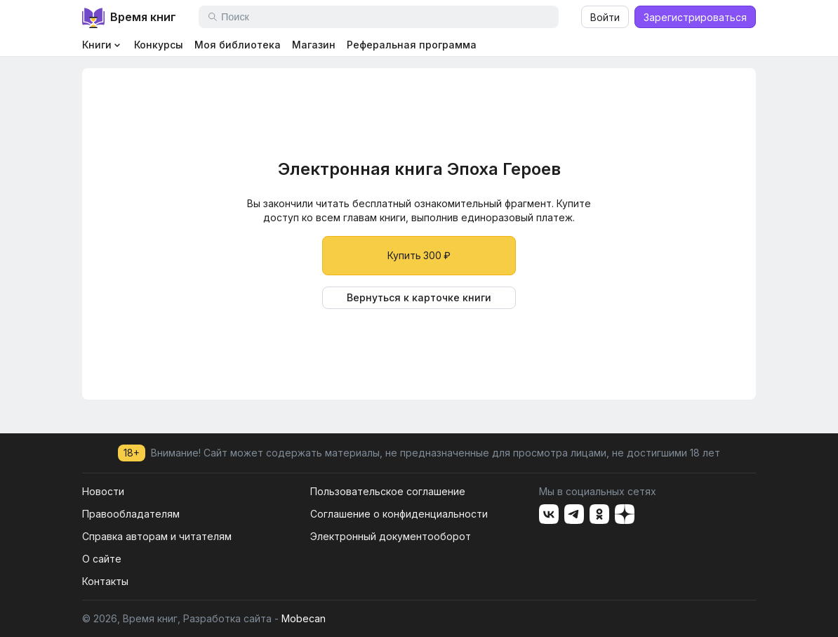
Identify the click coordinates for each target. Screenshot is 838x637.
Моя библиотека (237, 45)
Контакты (105, 581)
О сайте (101, 559)
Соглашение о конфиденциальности (399, 514)
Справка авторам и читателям (157, 536)
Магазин (313, 45)
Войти (605, 17)
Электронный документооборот (390, 536)
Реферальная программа (412, 45)
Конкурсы (158, 45)
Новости (103, 491)
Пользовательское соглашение (387, 491)
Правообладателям (131, 514)
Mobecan (303, 618)
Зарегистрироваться (695, 17)
